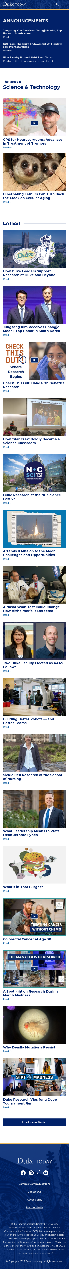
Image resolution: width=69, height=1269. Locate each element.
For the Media (34, 1207)
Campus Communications (34, 1183)
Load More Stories (34, 1122)
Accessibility (34, 1199)
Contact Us (34, 1191)
